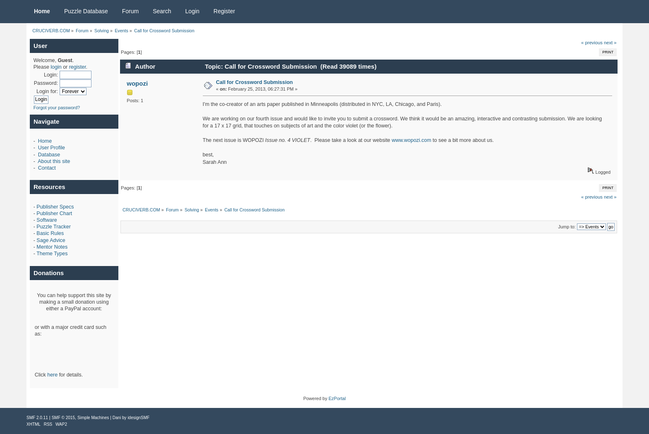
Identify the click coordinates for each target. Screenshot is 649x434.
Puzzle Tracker (53, 227)
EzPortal (337, 398)
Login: (51, 75)
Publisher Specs (55, 207)
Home (45, 141)
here (52, 375)
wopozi (137, 83)
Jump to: (566, 226)
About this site (54, 161)
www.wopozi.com (411, 140)
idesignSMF (138, 417)
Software (46, 220)
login (55, 67)
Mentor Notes (51, 247)
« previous (592, 42)
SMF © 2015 (63, 417)
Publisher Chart (54, 213)
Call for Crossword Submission (254, 82)
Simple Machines (93, 417)
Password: (46, 83)
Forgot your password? (57, 107)
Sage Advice (50, 240)
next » (610, 42)
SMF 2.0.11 (37, 417)
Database (49, 155)
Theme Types (51, 254)
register (77, 67)
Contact (47, 168)
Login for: (47, 91)
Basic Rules (50, 233)
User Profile (51, 148)
